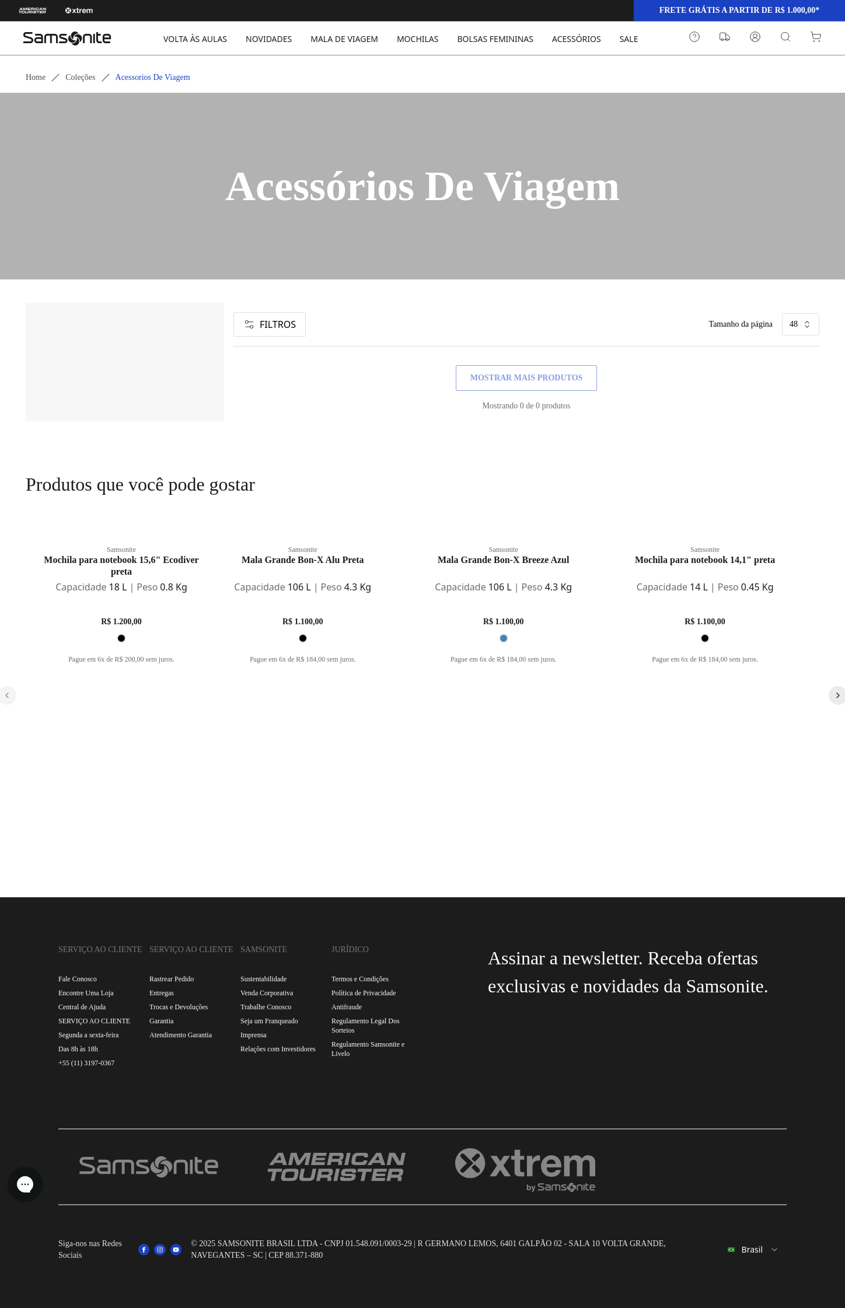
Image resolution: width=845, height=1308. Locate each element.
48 (801, 324)
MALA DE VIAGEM (344, 38)
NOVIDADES (269, 38)
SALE (629, 38)
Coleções (80, 77)
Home (36, 77)
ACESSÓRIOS (576, 38)
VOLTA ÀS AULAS (195, 38)
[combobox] (750, 1249)
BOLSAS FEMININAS (495, 38)
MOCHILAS (418, 38)
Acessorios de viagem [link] (153, 77)
